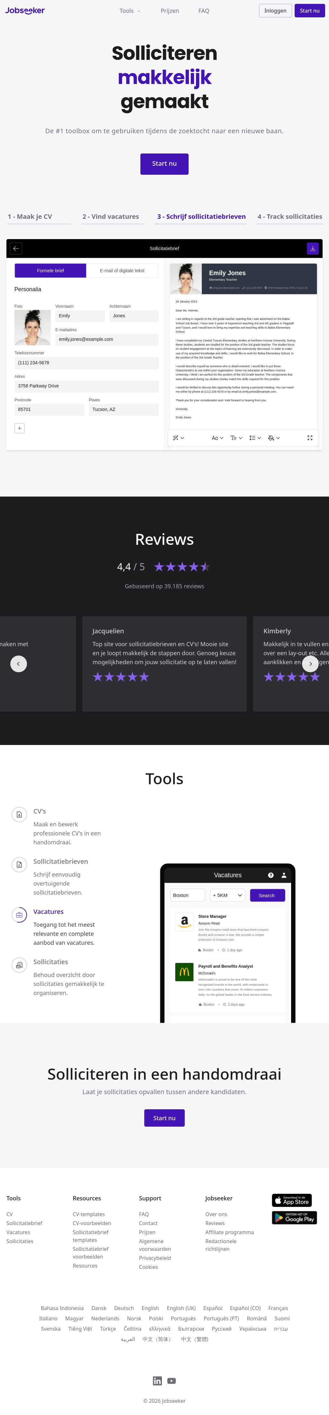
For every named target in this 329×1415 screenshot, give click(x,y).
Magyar (74, 1318)
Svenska (51, 1328)
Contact (148, 1223)
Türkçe (108, 1328)
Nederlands (105, 1318)
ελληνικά (160, 1328)
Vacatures (18, 1232)
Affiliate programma (229, 1232)
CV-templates (89, 1214)
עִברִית (281, 1328)
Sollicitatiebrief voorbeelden (90, 1252)
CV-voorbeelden (92, 1223)
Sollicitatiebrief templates (90, 1236)
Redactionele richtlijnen (220, 1245)
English (150, 1308)
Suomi (282, 1318)
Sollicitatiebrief (24, 1223)
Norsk (134, 1318)
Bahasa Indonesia (62, 1308)
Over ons (216, 1214)
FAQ (203, 10)
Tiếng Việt (80, 1328)
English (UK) (181, 1308)
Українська (252, 1328)
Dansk (98, 1308)
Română (257, 1318)
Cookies (148, 1267)
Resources (85, 1265)
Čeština (133, 1328)
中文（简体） (158, 1339)
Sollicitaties (19, 1241)
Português (183, 1318)
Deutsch (124, 1308)
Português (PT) (221, 1318)
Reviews (215, 1223)
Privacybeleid (155, 1257)
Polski (156, 1318)
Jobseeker (174, 1400)
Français (278, 1308)
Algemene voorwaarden (155, 1245)
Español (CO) (245, 1308)
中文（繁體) (195, 1339)
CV (9, 1214)
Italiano (48, 1318)
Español (212, 1308)
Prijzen (170, 10)
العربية (128, 1339)
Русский (222, 1328)
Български (191, 1328)
